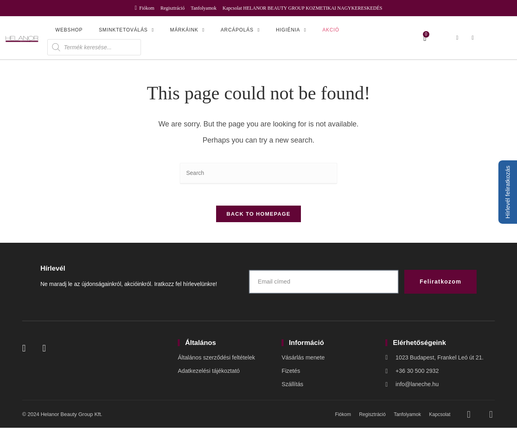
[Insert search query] (258, 173)
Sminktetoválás (126, 29)
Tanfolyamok (203, 8)
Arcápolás (240, 29)
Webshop (69, 30)
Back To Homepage (258, 217)
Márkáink (187, 29)
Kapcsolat (232, 8)
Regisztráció (172, 8)
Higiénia (291, 29)
